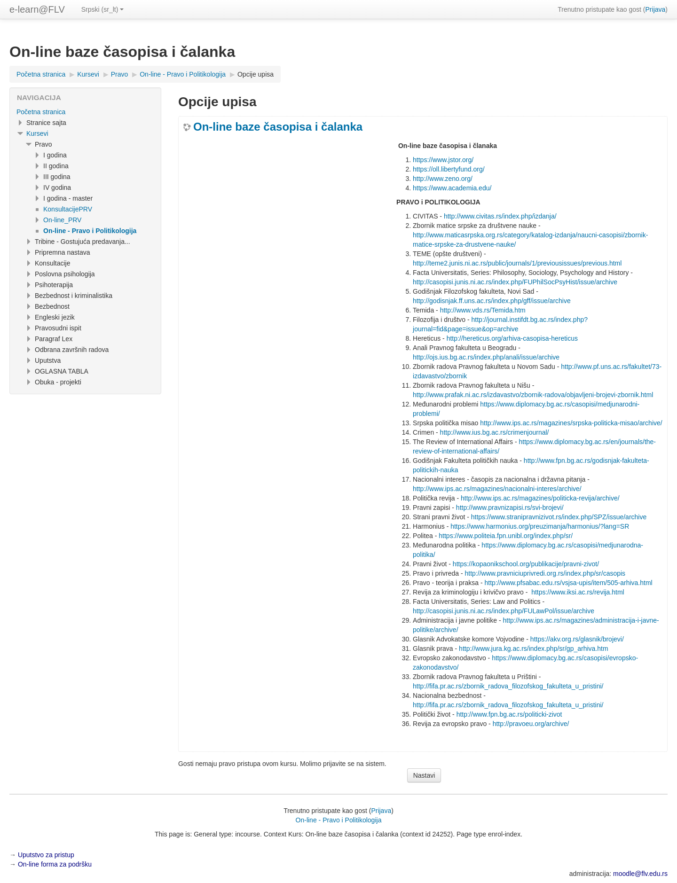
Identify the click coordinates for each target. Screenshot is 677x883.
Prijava (656, 9)
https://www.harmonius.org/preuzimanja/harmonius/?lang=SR (539, 526)
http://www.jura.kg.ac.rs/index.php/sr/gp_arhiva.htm (533, 648)
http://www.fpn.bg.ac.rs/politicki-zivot (509, 714)
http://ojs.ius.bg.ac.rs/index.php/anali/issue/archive (486, 357)
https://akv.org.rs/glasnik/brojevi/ (577, 639)
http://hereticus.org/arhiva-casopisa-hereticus (512, 338)
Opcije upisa (255, 74)
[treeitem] (85, 112)
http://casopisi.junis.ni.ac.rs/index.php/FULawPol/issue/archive (503, 611)
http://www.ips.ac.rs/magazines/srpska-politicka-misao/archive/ (571, 423)
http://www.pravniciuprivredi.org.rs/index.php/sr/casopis (545, 573)
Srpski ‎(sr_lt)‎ (102, 9)
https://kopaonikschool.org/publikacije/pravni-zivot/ (526, 564)
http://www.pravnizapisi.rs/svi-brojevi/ (510, 507)
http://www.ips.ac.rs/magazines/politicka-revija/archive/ (540, 498)
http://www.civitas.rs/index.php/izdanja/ (500, 216)
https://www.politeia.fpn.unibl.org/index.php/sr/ (506, 535)
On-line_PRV (62, 220)
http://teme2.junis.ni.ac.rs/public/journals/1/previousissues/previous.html (517, 263)
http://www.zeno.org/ (442, 178)
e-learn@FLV (37, 9)
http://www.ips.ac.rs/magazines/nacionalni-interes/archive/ (497, 488)
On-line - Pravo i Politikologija (339, 820)
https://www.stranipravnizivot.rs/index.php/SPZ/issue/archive (559, 517)
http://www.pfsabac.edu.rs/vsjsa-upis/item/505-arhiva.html (569, 582)
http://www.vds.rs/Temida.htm (483, 310)
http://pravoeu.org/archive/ (531, 723)
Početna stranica (40, 112)
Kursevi (37, 133)
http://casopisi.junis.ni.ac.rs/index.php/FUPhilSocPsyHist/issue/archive (515, 282)
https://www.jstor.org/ (443, 160)
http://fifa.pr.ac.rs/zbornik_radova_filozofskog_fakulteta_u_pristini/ (508, 686)
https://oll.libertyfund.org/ (449, 169)
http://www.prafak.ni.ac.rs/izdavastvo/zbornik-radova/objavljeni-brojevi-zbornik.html (533, 395)
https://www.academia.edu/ (452, 188)
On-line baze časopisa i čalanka (277, 127)
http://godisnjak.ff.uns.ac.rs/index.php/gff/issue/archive (492, 301)
